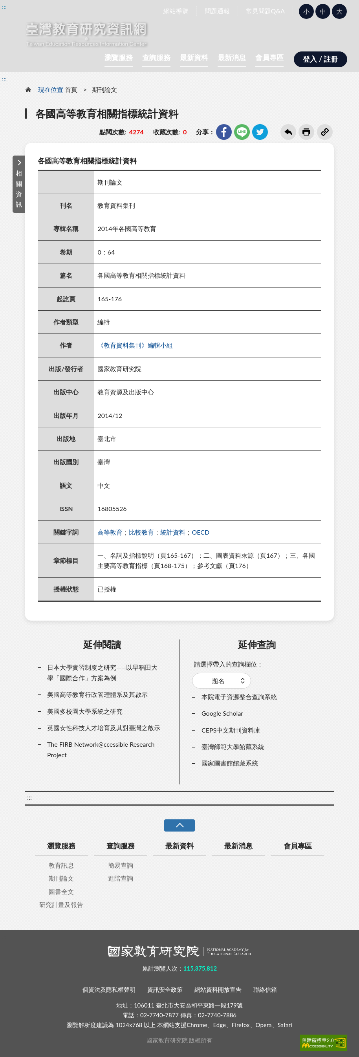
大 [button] (339, 11)
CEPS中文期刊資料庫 (230, 730)
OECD (200, 532)
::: (4, 6)
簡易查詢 (120, 865)
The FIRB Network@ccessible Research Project (101, 749)
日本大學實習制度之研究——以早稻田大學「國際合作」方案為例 (102, 672)
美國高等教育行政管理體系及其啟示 (97, 694)
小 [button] (306, 11)
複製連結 (325, 132)
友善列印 (306, 132)
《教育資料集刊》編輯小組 (135, 345)
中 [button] (323, 11)
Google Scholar (222, 713)
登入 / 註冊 (320, 59)
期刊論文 (104, 89)
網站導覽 (176, 11)
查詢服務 (156, 57)
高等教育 (110, 532)
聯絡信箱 (265, 989)
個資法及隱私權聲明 (109, 989)
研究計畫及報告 (61, 904)
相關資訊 (19, 188)
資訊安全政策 (165, 989)
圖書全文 (61, 891)
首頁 (71, 89)
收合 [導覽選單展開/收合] (179, 825)
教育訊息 (61, 865)
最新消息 (232, 57)
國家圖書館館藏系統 (229, 763)
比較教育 (141, 532)
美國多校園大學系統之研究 (85, 711)
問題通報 (217, 11)
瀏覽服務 (118, 57)
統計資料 (172, 532)
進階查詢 (120, 878)
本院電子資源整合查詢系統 (239, 696)
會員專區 (269, 57)
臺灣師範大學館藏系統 (232, 746)
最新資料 (194, 57)
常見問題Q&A (265, 11)
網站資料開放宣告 (218, 989)
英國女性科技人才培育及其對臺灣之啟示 (103, 727)
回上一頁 (288, 132)
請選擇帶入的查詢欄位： (228, 664)
